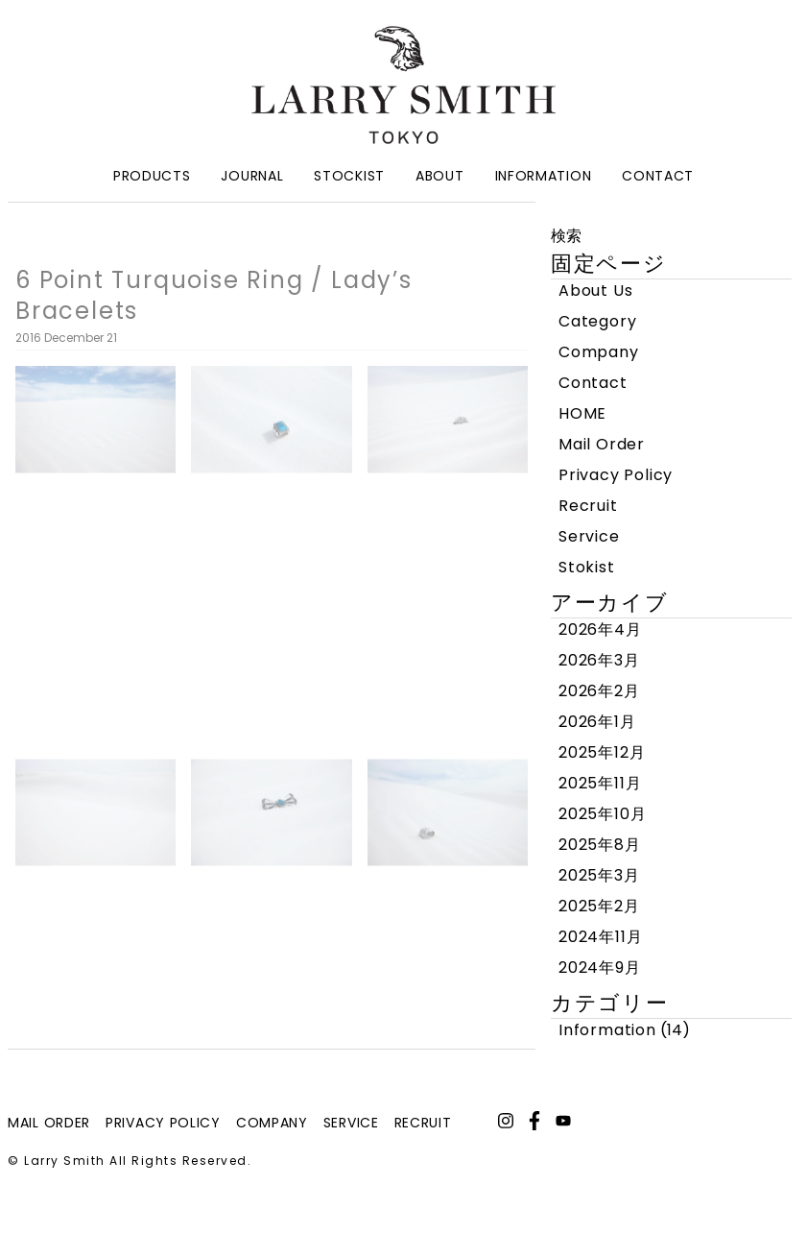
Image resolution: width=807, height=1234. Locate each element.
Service (589, 536)
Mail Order (601, 444)
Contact (658, 175)
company (272, 1122)
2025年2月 (599, 906)
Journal (252, 175)
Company (598, 352)
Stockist (349, 175)
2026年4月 (600, 629)
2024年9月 (599, 967)
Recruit (588, 506)
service (351, 1122)
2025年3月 (599, 875)
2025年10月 (602, 814)
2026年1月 (597, 722)
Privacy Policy (615, 475)
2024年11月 (600, 937)
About (439, 175)
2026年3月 (599, 660)
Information (543, 175)
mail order (49, 1122)
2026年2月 (599, 691)
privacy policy (163, 1122)
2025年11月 (599, 783)
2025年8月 (599, 845)
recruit (423, 1122)
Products (152, 175)
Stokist (586, 567)
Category (597, 321)
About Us (595, 290)
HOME (582, 413)
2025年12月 (601, 752)
